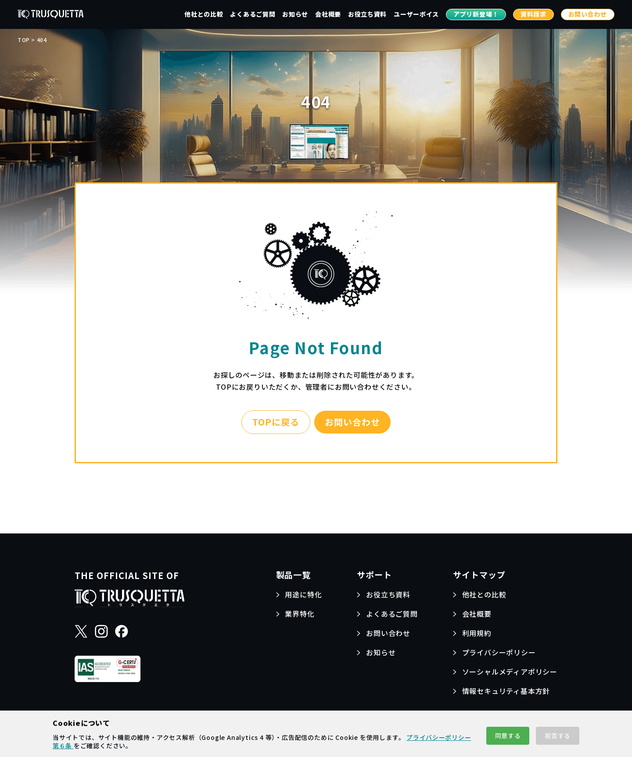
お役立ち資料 (367, 14)
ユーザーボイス (416, 14)
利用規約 (477, 633)
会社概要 (328, 14)
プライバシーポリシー (499, 652)
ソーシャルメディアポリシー (509, 671)
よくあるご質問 (252, 14)
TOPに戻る (275, 422)
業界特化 (299, 613)
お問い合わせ (587, 14)
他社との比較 (203, 14)
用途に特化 (303, 594)
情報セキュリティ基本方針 (506, 691)
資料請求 (533, 14)
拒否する (558, 735)
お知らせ (295, 14)
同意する (508, 735)
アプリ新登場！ (476, 14)
